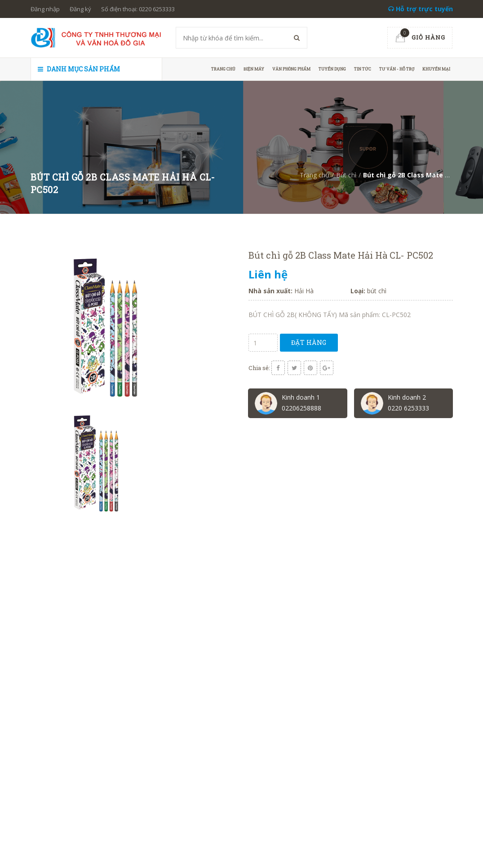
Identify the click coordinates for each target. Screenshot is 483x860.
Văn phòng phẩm (291, 68)
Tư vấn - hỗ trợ (396, 68)
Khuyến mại (436, 68)
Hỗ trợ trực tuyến (420, 8)
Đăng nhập (45, 9)
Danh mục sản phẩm (79, 69)
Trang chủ (223, 68)
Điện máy (254, 68)
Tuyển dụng (332, 68)
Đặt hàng (309, 342)
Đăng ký (80, 9)
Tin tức (362, 68)
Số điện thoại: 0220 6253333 (138, 9)
